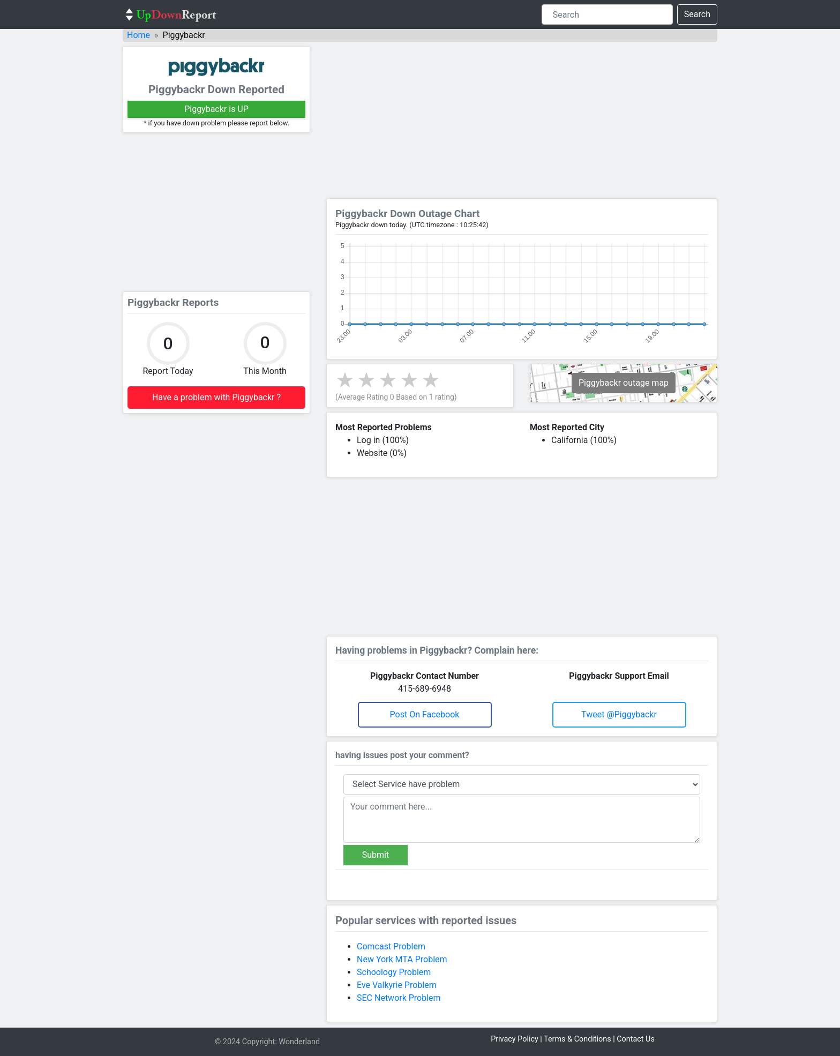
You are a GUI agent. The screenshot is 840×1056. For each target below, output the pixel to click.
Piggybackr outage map (624, 383)
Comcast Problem (391, 946)
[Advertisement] (216, 212)
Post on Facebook (425, 714)
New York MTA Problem (402, 959)
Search (697, 14)
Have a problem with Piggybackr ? (216, 397)
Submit (375, 855)
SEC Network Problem (399, 998)
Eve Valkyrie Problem (397, 985)
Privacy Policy (514, 1039)
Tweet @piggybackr (619, 714)
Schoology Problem (394, 972)
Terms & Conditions (577, 1039)
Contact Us (636, 1039)
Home (138, 35)
